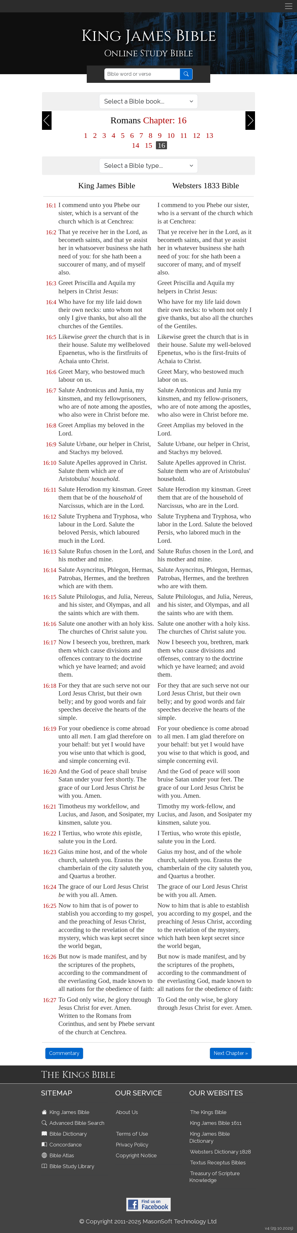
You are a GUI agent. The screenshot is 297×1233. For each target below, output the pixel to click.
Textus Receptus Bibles (218, 1162)
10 (170, 135)
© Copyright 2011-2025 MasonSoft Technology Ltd (148, 1221)
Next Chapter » (231, 1053)
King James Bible (66, 1112)
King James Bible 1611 (216, 1123)
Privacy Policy (132, 1145)
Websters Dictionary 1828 (220, 1152)
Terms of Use (132, 1134)
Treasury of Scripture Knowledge (214, 1177)
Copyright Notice (136, 1155)
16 (161, 145)
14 (135, 145)
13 (209, 135)
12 (196, 135)
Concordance (62, 1145)
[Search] (142, 74)
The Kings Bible (208, 1112)
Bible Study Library (68, 1166)
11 (183, 135)
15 (148, 145)
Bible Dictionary (65, 1134)
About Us (127, 1112)
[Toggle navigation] (288, 6)
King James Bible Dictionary (209, 1137)
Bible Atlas (58, 1155)
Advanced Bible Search (74, 1123)
